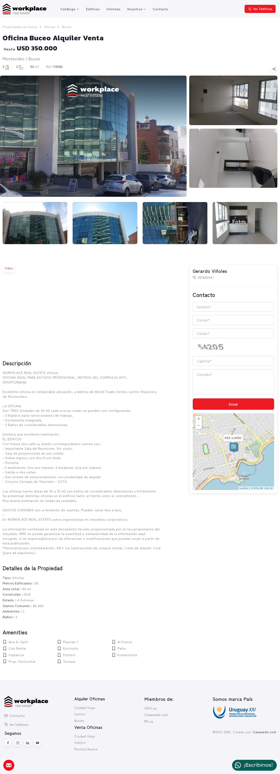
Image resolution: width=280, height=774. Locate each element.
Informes (113, 9)
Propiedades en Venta (20, 27)
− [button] (198, 426)
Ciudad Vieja (84, 707)
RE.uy (148, 721)
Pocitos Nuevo (86, 749)
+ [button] (198, 419)
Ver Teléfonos (260, 9)
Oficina (49, 27)
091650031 (203, 277)
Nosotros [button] (134, 9)
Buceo (67, 27)
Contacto (160, 9)
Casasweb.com (156, 714)
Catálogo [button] (67, 9)
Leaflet (244, 488)
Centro (80, 714)
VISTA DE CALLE (262, 488)
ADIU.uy (150, 708)
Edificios (93, 9)
